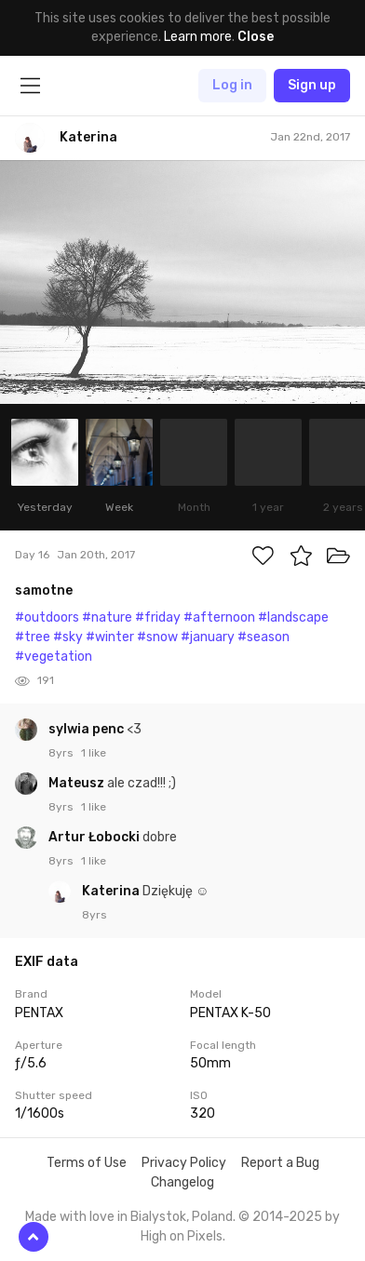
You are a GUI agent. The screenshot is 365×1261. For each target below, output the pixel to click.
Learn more (198, 37)
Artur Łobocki (95, 837)
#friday (158, 617)
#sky (68, 637)
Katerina (112, 891)
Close (255, 37)
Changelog (182, 1182)
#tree (32, 637)
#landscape (293, 617)
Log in (232, 85)
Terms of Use (87, 1163)
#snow (157, 637)
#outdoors (47, 617)
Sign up (312, 85)
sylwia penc (87, 729)
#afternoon (219, 617)
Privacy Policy (184, 1163)
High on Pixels (182, 1236)
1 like (93, 752)
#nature (107, 617)
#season (263, 637)
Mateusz (77, 783)
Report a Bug (280, 1163)
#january (208, 637)
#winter (110, 637)
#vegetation (53, 656)
